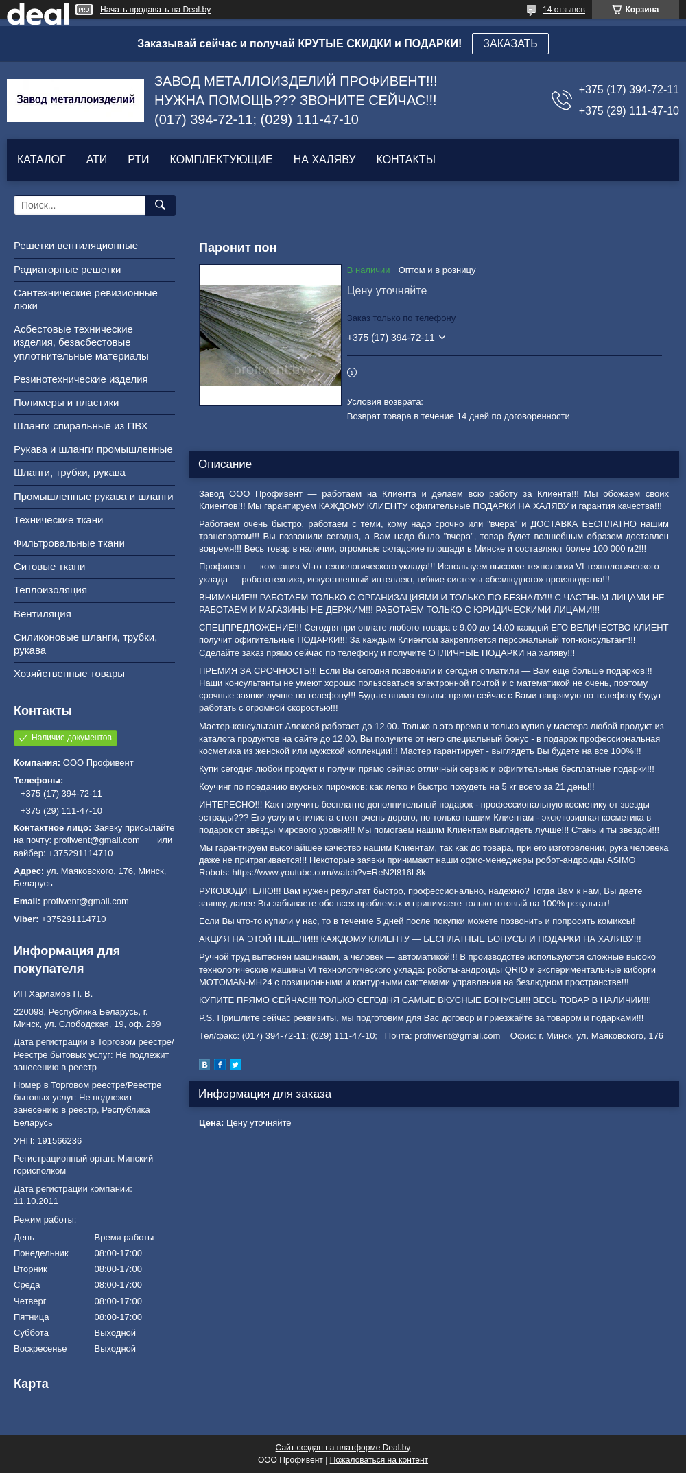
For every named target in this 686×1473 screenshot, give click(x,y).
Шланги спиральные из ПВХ (81, 426)
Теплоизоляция (50, 590)
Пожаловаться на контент (379, 1460)
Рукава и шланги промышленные (93, 449)
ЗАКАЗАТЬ (510, 43)
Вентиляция (42, 614)
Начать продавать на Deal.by (155, 9)
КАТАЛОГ (41, 159)
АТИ (97, 159)
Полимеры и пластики (66, 402)
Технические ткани (58, 520)
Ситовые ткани (49, 566)
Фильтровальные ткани (69, 543)
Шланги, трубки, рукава (70, 472)
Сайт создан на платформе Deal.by (343, 1447)
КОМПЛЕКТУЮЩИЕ (221, 159)
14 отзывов (564, 9)
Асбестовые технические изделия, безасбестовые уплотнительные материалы (81, 342)
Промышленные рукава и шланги (94, 496)
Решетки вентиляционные (76, 245)
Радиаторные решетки (67, 269)
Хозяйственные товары (69, 673)
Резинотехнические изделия (81, 379)
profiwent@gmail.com (86, 901)
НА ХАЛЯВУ (325, 159)
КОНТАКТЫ (405, 159)
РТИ (138, 159)
